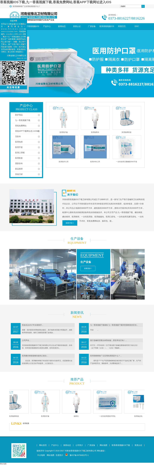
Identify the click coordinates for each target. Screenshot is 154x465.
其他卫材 (19, 174)
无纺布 (18, 136)
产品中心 (47, 26)
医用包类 (19, 142)
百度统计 (59, 455)
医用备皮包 (139, 416)
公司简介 (79, 445)
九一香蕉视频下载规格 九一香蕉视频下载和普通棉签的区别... (114, 325)
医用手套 (19, 147)
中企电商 (41, 455)
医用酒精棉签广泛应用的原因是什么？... (106, 356)
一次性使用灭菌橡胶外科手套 (126, 162)
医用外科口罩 (95, 162)
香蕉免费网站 (20, 126)
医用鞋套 (19, 158)
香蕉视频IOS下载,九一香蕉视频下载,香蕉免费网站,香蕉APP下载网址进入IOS (55, 2)
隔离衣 (77, 416)
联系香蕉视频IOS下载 (106, 29)
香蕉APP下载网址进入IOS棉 (27, 131)
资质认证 (77, 26)
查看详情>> (70, 223)
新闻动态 (62, 26)
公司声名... (26, 340)
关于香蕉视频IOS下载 (31, 29)
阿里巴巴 (122, 26)
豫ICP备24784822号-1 (79, 455)
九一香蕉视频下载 (22, 120)
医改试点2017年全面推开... (32, 325)
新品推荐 (19, 169)
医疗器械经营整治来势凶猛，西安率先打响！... (108, 340)
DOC (137, 26)
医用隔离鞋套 (126, 132)
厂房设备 (92, 26)
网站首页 (43, 445)
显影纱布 (19, 163)
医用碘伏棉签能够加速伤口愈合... (35, 356)
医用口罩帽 (20, 153)
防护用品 (19, 115)
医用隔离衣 (95, 132)
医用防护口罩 (63, 162)
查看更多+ (88, 268)
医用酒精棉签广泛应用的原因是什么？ (26, 6)
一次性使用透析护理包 (108, 416)
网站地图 (103, 445)
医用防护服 (64, 132)
